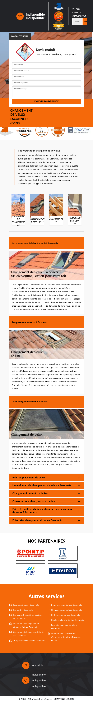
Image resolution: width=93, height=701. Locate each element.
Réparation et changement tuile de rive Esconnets (28, 634)
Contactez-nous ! (20, 36)
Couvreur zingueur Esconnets (26, 605)
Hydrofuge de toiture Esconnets (65, 615)
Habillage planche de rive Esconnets (67, 620)
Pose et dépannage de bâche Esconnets (64, 627)
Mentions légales (64, 699)
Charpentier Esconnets (23, 610)
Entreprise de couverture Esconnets (29, 640)
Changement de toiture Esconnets (66, 610)
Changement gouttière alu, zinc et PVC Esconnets (28, 617)
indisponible (35, 14)
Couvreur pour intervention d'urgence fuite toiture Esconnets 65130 (66, 637)
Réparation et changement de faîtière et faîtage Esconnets (26, 625)
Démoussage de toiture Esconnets (66, 605)
